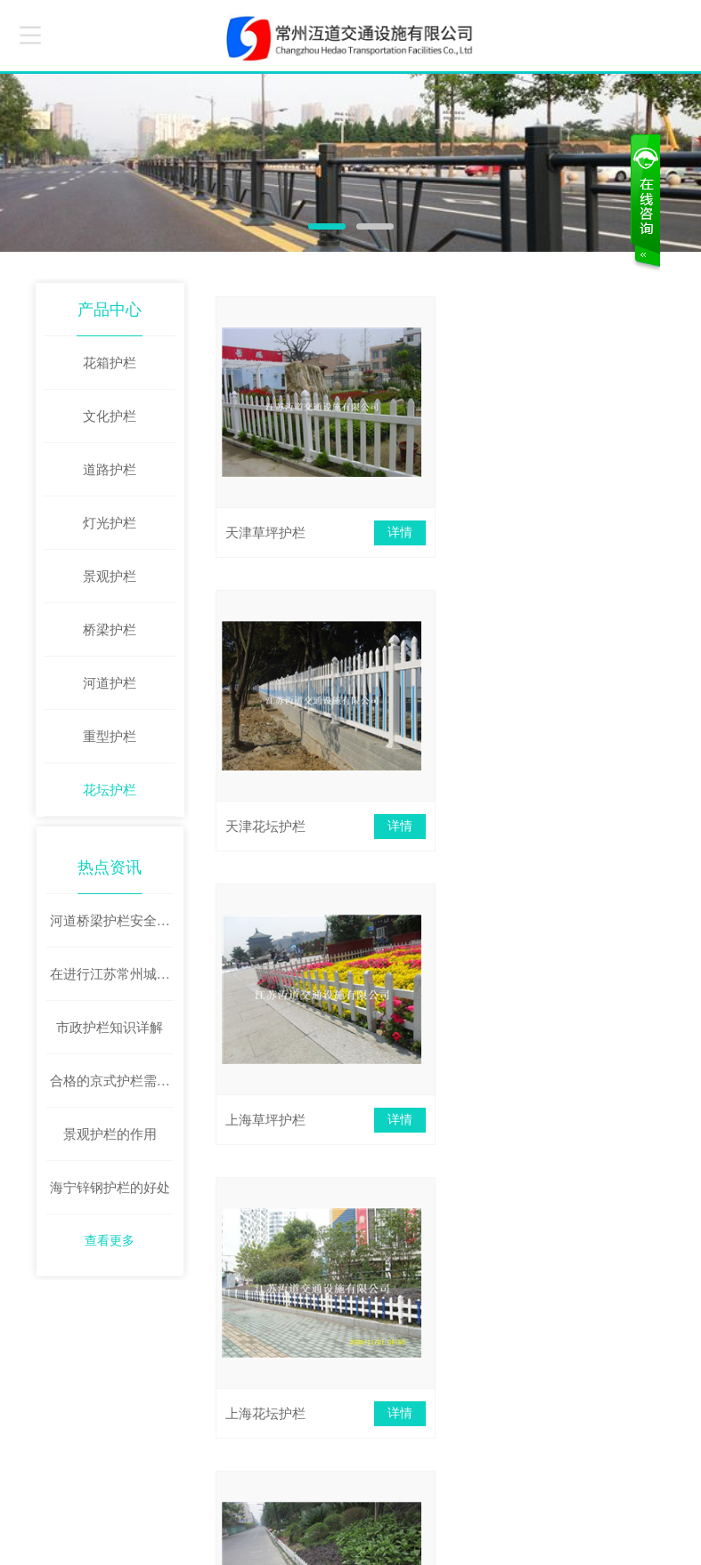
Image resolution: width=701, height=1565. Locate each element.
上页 (372, 1220)
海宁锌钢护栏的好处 (110, 1187)
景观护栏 (109, 576)
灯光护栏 (109, 523)
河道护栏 (109, 683)
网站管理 (652, 1534)
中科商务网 (593, 1534)
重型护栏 (109, 737)
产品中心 (109, 310)
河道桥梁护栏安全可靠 (110, 930)
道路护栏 (109, 470)
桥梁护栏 (109, 630)
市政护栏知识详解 (109, 1027)
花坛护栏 (109, 790)
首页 (303, 1220)
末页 (550, 1220)
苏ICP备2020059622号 (160, 1545)
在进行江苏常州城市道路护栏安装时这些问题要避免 (110, 983)
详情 (391, 532)
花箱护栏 (109, 363)
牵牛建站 (538, 1534)
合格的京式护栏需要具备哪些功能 (110, 1090)
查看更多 (109, 1239)
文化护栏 (109, 416)
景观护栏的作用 (110, 1133)
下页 (481, 1220)
